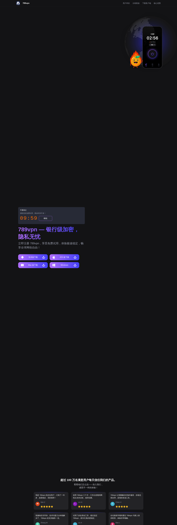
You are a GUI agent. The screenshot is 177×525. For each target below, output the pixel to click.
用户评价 (126, 3)
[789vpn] (23, 3)
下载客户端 (146, 3)
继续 (45, 219)
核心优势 (157, 3)
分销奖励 (136, 3)
